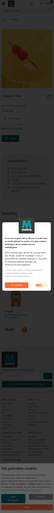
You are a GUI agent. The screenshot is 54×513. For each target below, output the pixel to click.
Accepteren (16, 285)
